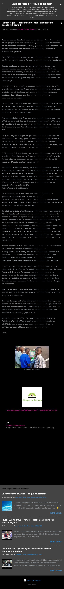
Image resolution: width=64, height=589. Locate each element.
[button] (60, 23)
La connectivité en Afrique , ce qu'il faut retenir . (24, 494)
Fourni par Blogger (32, 580)
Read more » (56, 513)
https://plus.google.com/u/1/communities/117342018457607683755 (32, 410)
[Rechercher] (60, 4)
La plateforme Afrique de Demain (32, 3)
